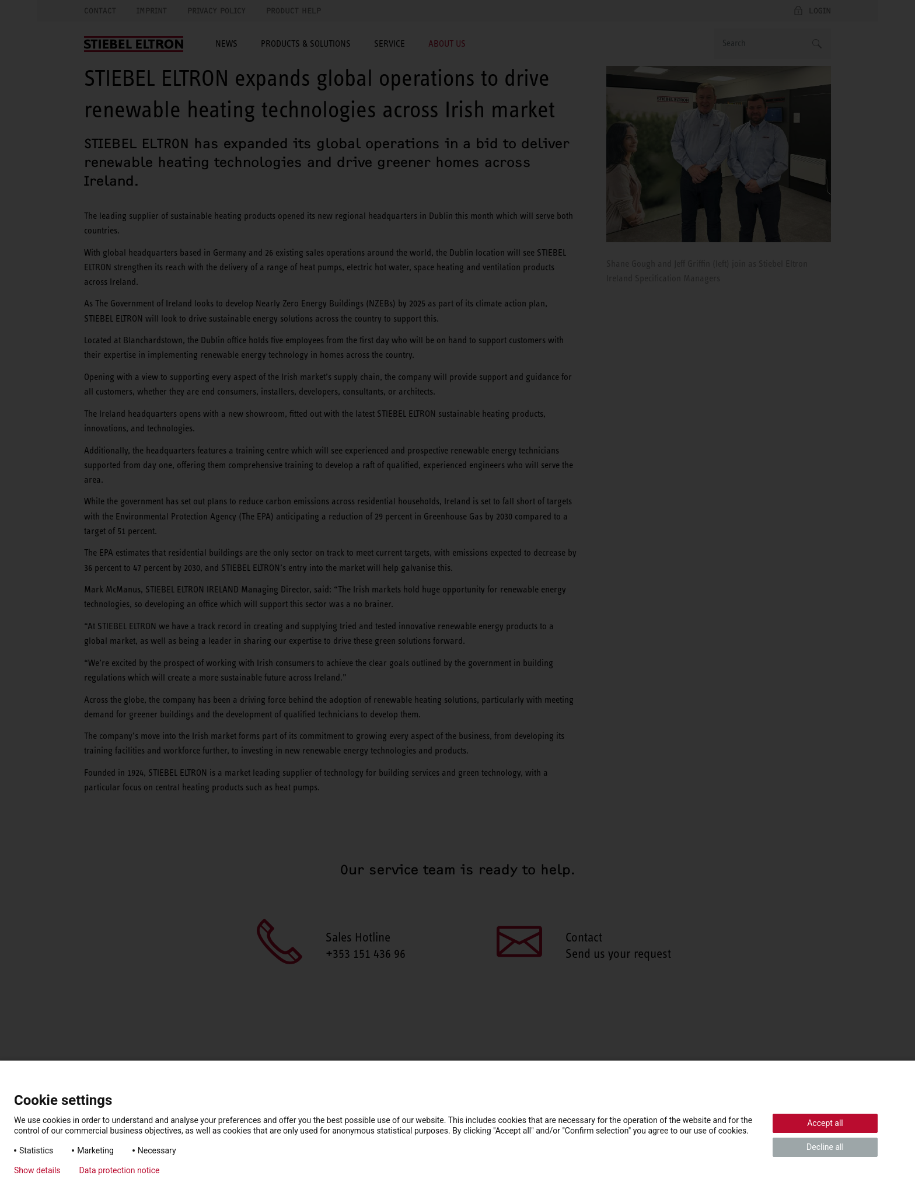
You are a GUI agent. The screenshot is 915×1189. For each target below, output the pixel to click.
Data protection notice (119, 1170)
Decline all (825, 1147)
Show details (37, 1170)
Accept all (825, 1123)
